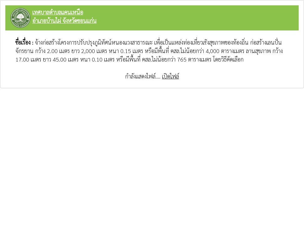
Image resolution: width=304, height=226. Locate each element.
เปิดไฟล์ (170, 76)
